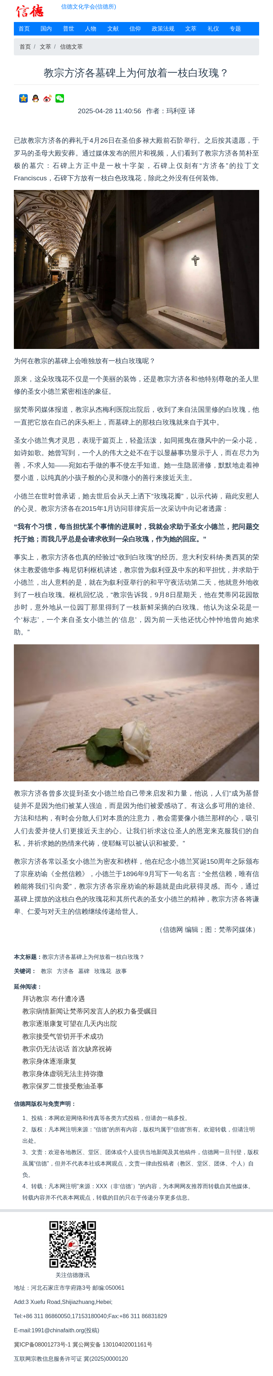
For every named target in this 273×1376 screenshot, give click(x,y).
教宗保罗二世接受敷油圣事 (62, 1086)
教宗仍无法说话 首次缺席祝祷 (67, 1049)
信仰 (135, 29)
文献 (113, 29)
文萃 (191, 29)
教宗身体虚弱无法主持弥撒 (62, 1073)
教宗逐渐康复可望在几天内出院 (69, 1023)
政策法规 (163, 29)
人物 (90, 29)
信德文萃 (71, 47)
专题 (235, 29)
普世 (68, 29)
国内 (46, 29)
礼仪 (213, 29)
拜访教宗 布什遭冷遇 (53, 999)
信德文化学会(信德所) (88, 7)
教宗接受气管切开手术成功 (62, 1036)
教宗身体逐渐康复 (49, 1061)
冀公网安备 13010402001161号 (112, 1345)
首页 (24, 29)
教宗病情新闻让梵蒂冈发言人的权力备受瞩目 (89, 1011)
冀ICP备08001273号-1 (42, 1345)
